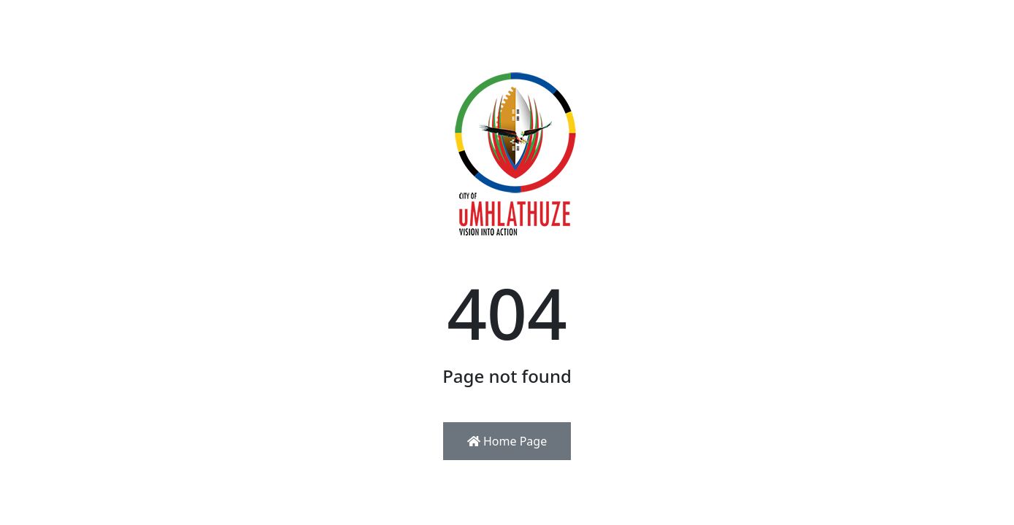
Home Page (507, 441)
